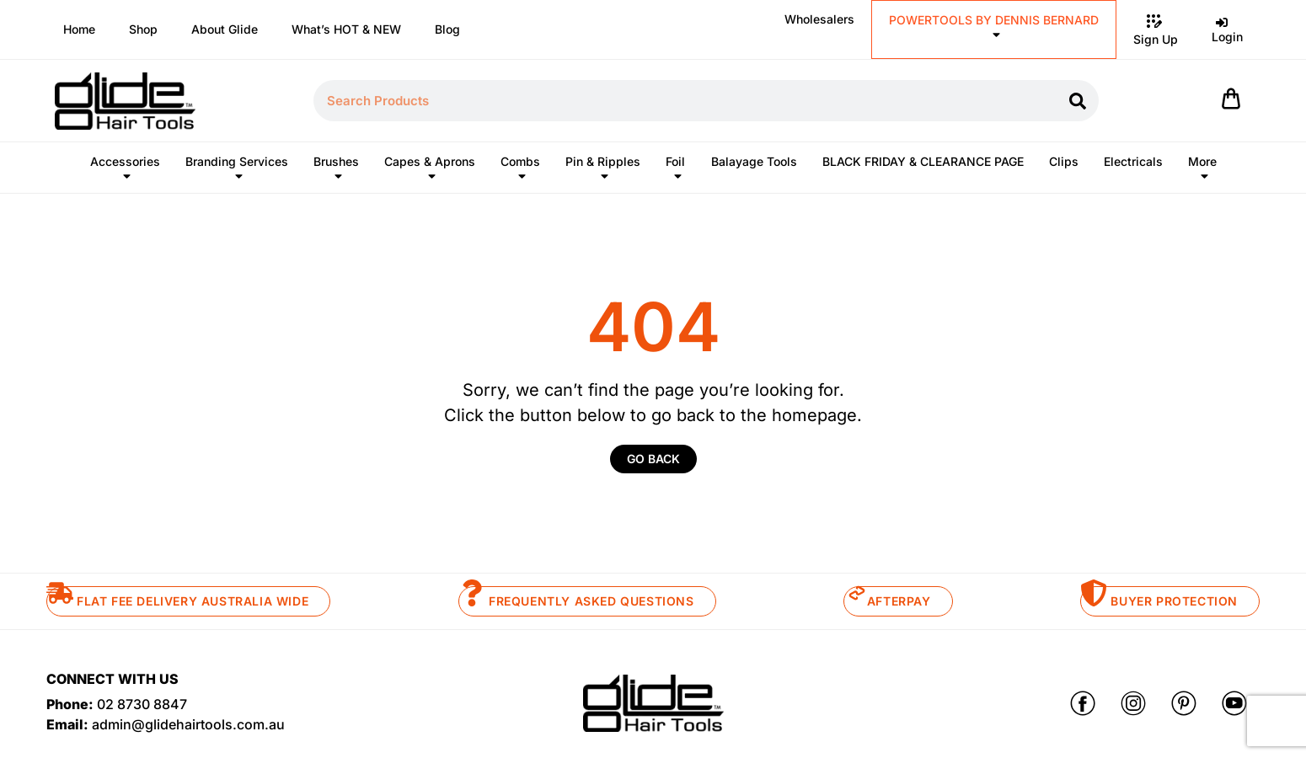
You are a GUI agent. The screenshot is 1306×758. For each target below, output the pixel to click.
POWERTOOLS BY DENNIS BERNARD (994, 31)
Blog (447, 29)
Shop (143, 29)
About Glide (224, 29)
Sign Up (1155, 28)
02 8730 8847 (142, 704)
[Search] (1078, 100)
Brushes (336, 172)
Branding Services (236, 172)
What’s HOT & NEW (346, 29)
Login (1227, 27)
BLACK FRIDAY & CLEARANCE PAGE (923, 161)
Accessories (125, 172)
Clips (1064, 161)
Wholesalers (819, 19)
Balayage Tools (754, 161)
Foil (676, 172)
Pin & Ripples (602, 172)
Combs (520, 172)
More (1202, 172)
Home (79, 29)
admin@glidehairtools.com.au (188, 724)
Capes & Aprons (429, 172)
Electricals (1133, 161)
